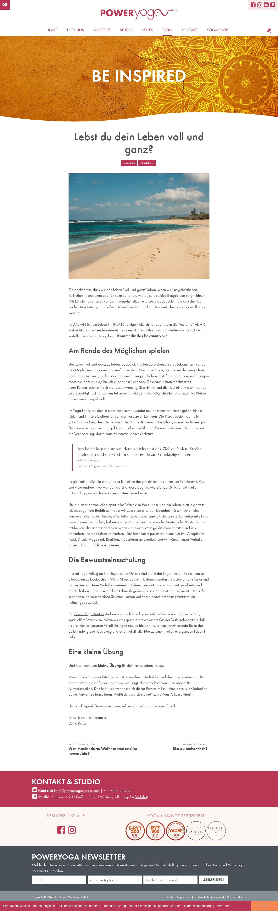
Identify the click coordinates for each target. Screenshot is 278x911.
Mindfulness (147, 162)
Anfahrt (141, 796)
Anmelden (213, 879)
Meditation (129, 162)
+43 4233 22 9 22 (117, 790)
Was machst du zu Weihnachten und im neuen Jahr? (103, 749)
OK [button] (264, 906)
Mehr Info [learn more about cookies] (223, 906)
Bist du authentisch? (173, 746)
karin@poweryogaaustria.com (77, 790)
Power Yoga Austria (89, 613)
